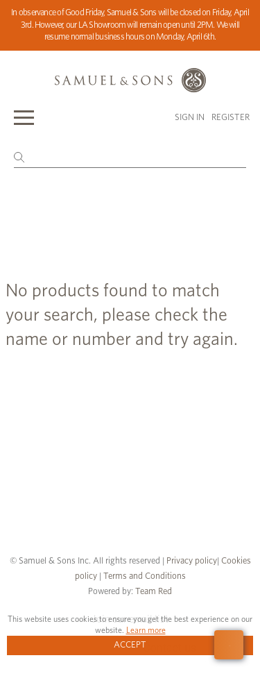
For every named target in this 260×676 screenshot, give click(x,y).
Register (230, 117)
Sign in (190, 117)
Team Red (153, 591)
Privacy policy (191, 561)
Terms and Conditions (143, 576)
